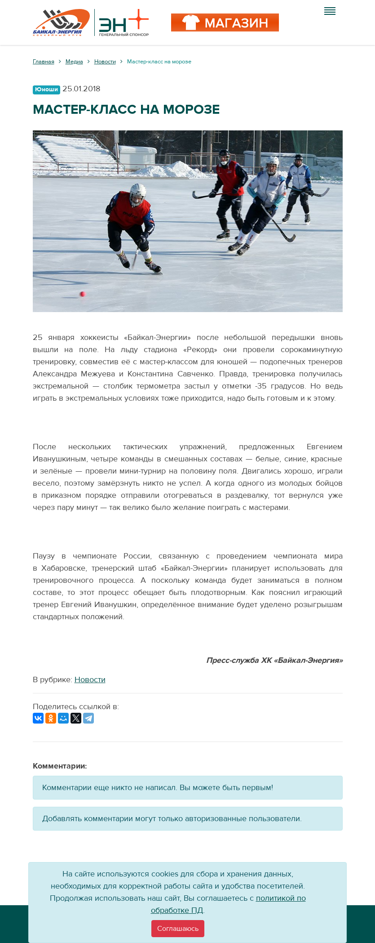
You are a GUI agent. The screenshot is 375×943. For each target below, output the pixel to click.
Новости (90, 680)
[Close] (177, 928)
